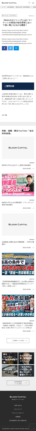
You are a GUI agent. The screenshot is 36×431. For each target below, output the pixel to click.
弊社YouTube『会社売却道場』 (23, 7)
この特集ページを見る (18, 340)
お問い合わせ (18, 405)
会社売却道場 (10, 7)
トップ (3, 7)
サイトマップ (18, 409)
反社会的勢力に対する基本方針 (18, 420)
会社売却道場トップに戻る (18, 382)
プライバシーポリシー (18, 413)
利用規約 (18, 416)
